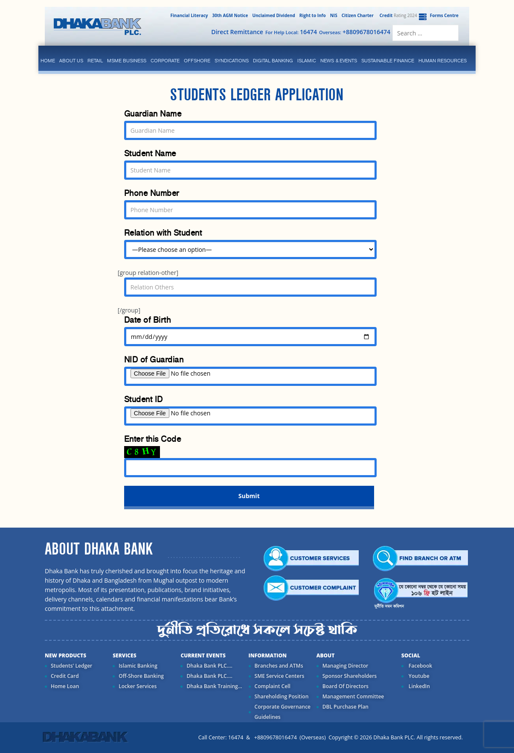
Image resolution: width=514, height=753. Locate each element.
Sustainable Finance (387, 61)
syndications (232, 61)
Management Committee (353, 696)
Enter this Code (152, 439)
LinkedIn (418, 686)
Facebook (419, 665)
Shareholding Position (282, 696)
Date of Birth (147, 320)
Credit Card (65, 676)
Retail (95, 61)
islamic (306, 61)
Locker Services (138, 686)
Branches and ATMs (279, 665)
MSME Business (126, 61)
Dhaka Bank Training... (214, 686)
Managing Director (345, 665)
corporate (165, 61)
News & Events (338, 61)
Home (48, 61)
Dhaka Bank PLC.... (209, 665)
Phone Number (151, 193)
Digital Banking (273, 61)
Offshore (197, 61)
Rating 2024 (397, 15)
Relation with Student (163, 233)
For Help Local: (291, 32)
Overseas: (354, 32)
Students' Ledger (71, 665)
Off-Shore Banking (141, 676)
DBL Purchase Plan (345, 706)
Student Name (150, 153)
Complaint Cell (272, 686)
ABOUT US (71, 61)
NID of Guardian (154, 360)
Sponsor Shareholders (349, 676)
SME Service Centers (280, 676)
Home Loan (65, 686)
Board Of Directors (345, 686)
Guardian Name (153, 114)
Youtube (418, 676)
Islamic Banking (138, 665)
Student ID (143, 399)
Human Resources (442, 61)
